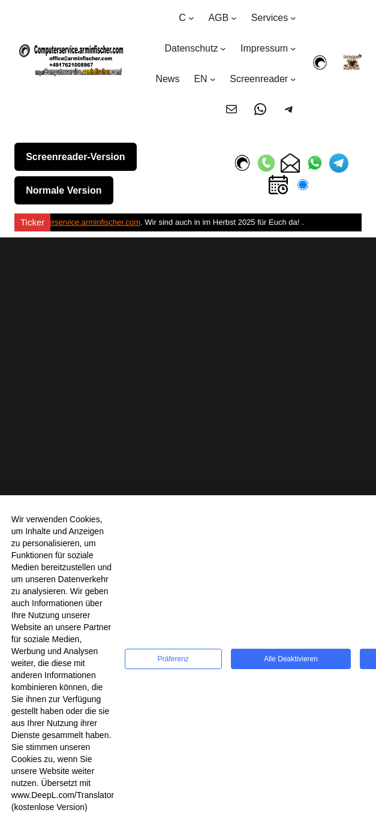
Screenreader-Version (75, 157)
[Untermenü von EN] (213, 79)
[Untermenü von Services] (293, 18)
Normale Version (63, 190)
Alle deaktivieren (291, 659)
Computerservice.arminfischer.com (80, 222)
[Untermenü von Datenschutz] (223, 49)
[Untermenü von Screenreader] (293, 79)
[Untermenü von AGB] (234, 18)
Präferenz (173, 659)
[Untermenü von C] (191, 18)
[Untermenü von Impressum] (293, 49)
